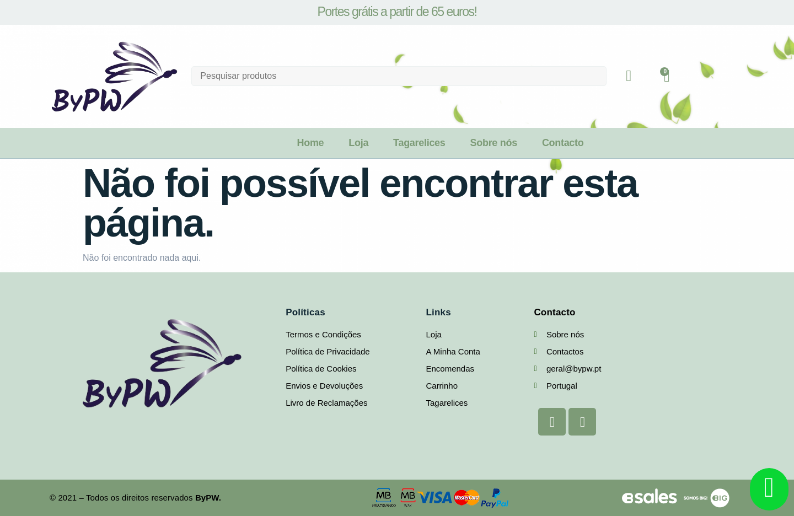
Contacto (563, 142)
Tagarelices (419, 142)
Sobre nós (493, 142)
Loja (358, 142)
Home (310, 142)
